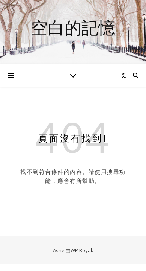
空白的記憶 (73, 27)
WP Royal (81, 250)
